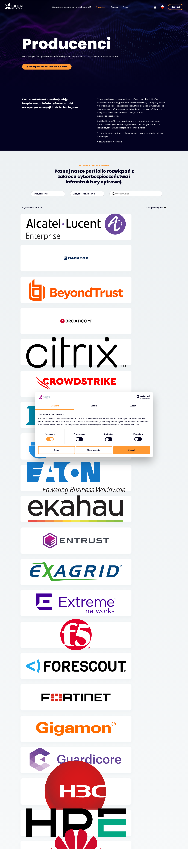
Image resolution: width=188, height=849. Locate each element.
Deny (56, 450)
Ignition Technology (153, 840)
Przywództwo (105, 841)
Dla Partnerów (56, 837)
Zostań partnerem (58, 841)
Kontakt (176, 7)
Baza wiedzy (79, 833)
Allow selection (94, 450)
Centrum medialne (83, 837)
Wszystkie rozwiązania (86, 194)
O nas (102, 833)
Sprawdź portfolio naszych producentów (47, 66)
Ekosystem (102, 7)
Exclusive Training (152, 829)
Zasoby (115, 7)
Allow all (132, 450)
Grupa (147, 824)
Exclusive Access (57, 846)
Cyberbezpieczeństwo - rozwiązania (36, 836)
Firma (126, 7)
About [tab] (133, 406)
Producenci (55, 833)
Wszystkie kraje (47, 194)
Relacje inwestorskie (153, 833)
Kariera (102, 837)
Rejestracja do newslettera (80, 842)
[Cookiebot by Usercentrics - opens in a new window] (138, 397)
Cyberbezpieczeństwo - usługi (36, 843)
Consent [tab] (55, 406)
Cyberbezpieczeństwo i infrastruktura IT (72, 7)
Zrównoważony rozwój (153, 837)
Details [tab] (94, 406)
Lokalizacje (104, 845)
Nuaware (148, 844)
